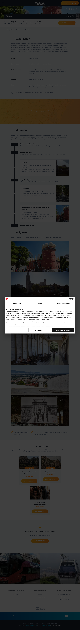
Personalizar (39, 330)
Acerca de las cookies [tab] (63, 303)
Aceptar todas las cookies (63, 330)
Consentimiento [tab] (16, 303)
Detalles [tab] (40, 303)
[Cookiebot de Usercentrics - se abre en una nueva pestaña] (67, 299)
